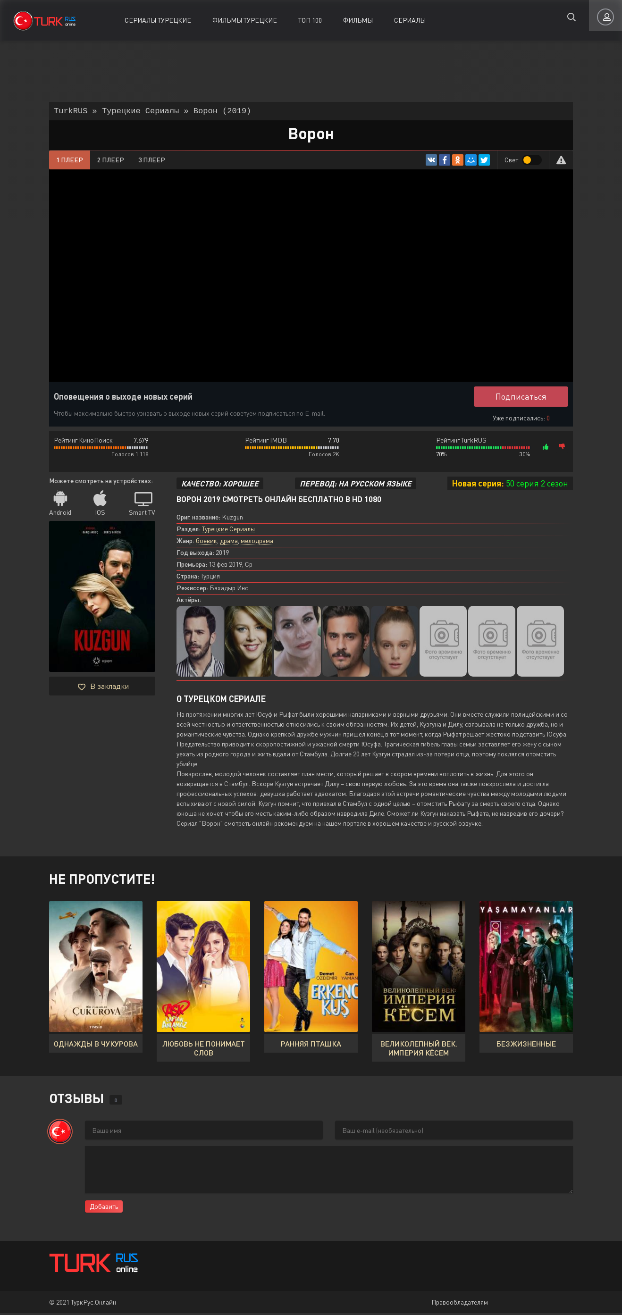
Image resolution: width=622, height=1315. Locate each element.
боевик (206, 542)
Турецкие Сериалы (228, 531)
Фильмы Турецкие (244, 20)
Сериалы (410, 20)
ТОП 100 (310, 20)
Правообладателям (459, 1304)
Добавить (104, 1208)
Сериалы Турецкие (158, 20)
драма (229, 542)
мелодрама (257, 542)
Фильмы (358, 20)
